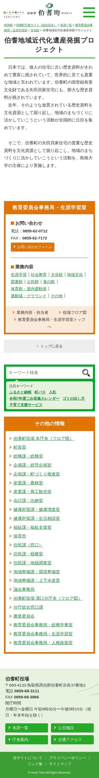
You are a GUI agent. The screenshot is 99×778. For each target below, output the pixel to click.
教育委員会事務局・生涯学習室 (43, 634)
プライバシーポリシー (67, 758)
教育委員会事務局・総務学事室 (43, 625)
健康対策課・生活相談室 (36, 518)
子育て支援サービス (26, 405)
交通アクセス (70, 739)
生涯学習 (19, 275)
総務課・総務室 (28, 456)
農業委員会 (24, 616)
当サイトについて (28, 758)
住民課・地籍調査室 (32, 563)
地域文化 (75, 275)
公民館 (33, 282)
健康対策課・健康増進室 (36, 509)
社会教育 (39, 275)
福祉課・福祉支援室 (32, 527)
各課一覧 (66, 25)
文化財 (35, 30)
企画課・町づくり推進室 (36, 474)
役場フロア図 (75, 312)
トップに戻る (51, 346)
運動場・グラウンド (28, 296)
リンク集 (35, 764)
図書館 (17, 282)
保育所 (19, 536)
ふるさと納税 (20, 392)
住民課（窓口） (28, 545)
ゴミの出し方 (74, 398)
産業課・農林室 (28, 483)
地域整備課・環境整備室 (36, 572)
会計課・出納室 (28, 500)
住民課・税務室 (28, 554)
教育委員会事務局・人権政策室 (43, 643)
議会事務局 (24, 589)
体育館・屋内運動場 (28, 289)
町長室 (19, 447)
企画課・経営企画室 (32, 465)
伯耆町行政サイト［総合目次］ (36, 25)
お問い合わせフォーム (34, 247)
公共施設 (66, 727)
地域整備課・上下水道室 (36, 580)
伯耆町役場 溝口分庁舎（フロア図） (47, 598)
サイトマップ (60, 764)
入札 (52, 392)
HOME (8, 25)
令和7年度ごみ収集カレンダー (34, 398)
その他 (57, 296)
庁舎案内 (20, 739)
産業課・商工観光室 (32, 491)
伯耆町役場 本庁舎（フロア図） (43, 438)
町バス (40, 392)
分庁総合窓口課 (28, 607)
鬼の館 (49, 282)
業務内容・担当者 (32, 312)
